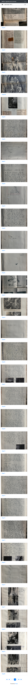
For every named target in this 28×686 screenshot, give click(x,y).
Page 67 (3, 384)
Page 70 (3, 451)
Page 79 (3, 651)
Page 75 (3, 562)
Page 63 (3, 295)
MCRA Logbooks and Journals (9, 1)
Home (2, 4)
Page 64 (3, 317)
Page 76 (3, 584)
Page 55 (3, 116)
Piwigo (16, 683)
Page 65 (3, 339)
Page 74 (3, 540)
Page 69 (3, 428)
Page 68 (3, 406)
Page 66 (3, 361)
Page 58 (3, 183)
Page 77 (3, 607)
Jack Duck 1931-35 (8, 4)
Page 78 (3, 629)
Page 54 (3, 72)
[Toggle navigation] (25, 1)
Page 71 (3, 473)
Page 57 (3, 161)
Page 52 (3, 27)
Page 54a (4, 94)
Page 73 (3, 517)
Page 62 (3, 272)
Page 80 (3, 673)
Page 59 (3, 205)
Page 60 (3, 228)
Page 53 (3, 49)
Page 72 (3, 495)
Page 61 (3, 250)
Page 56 (3, 139)
